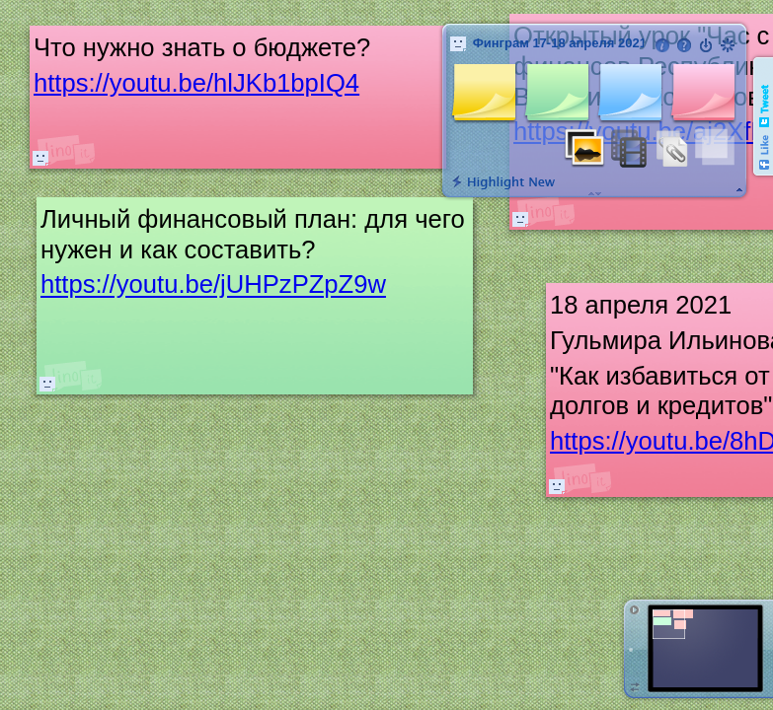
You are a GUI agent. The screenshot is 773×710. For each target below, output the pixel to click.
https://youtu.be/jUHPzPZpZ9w (213, 285)
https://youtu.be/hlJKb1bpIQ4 (196, 83)
